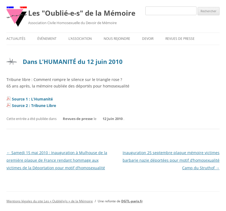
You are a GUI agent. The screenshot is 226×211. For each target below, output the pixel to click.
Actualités (15, 38)
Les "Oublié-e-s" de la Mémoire (81, 13)
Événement (47, 38)
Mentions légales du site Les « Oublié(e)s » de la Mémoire (49, 201)
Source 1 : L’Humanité (32, 99)
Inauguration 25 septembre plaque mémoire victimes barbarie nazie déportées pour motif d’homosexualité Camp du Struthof (171, 160)
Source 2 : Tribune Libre (34, 105)
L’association (80, 38)
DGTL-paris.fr (132, 201)
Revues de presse (180, 38)
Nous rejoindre (117, 38)
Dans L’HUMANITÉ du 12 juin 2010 (73, 61)
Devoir (147, 38)
